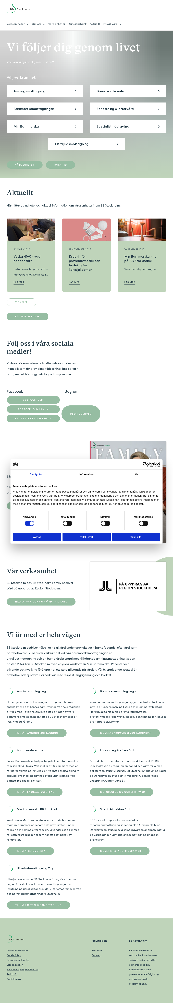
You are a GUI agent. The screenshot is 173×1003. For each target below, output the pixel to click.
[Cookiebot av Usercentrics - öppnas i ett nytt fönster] (145, 464)
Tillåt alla (136, 536)
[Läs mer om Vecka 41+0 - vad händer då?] (31, 230)
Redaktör (12, 974)
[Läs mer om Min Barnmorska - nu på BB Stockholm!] (142, 230)
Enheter (96, 955)
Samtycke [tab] (36, 474)
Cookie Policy (14, 955)
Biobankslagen (15, 964)
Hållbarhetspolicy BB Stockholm (24, 969)
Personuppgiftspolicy (18, 960)
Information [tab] (86, 474)
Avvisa (37, 536)
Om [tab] (137, 474)
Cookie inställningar (17, 950)
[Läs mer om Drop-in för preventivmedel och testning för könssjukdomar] (86, 230)
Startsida (97, 950)
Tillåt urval (86, 536)
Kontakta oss (14, 979)
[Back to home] (23, 8)
